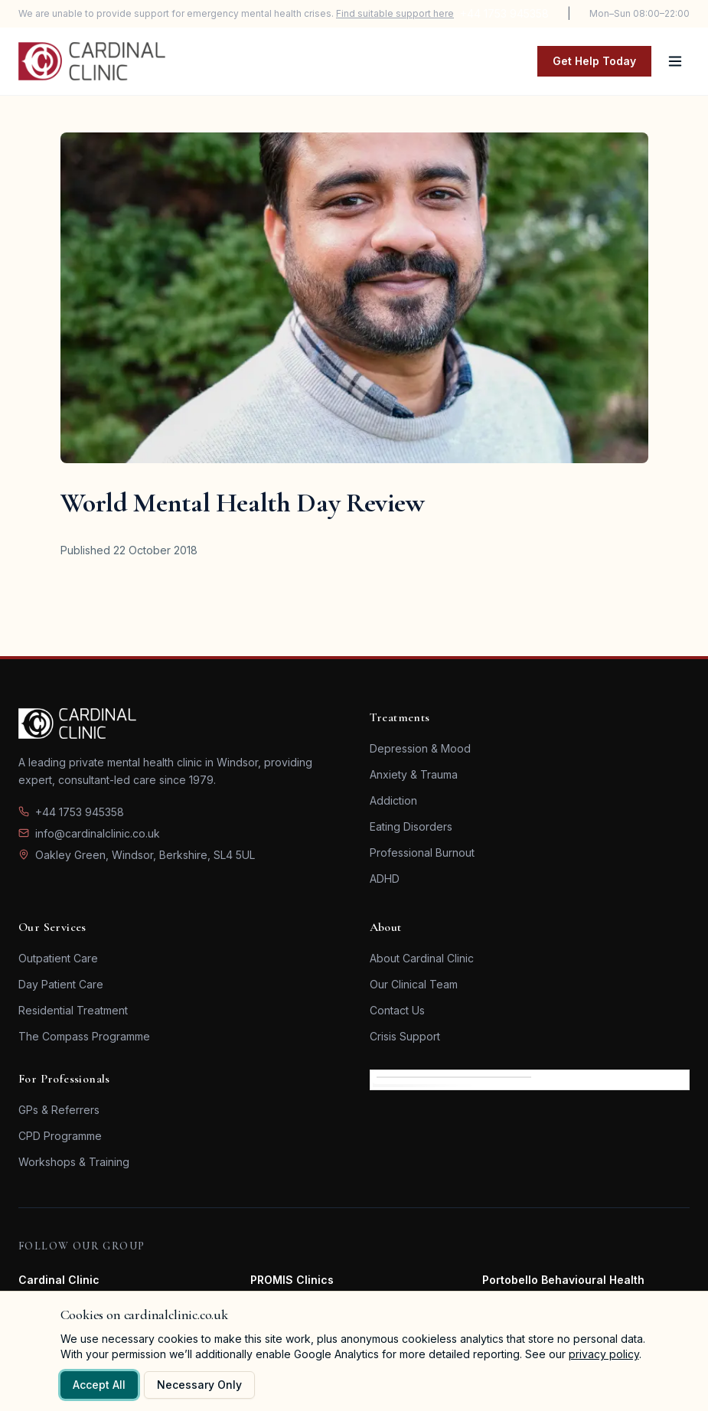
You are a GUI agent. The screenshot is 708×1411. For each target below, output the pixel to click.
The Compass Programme (84, 1036)
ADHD (385, 878)
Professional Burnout (422, 852)
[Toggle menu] (675, 61)
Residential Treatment (73, 1010)
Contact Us (397, 1010)
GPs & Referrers (59, 1109)
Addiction (393, 800)
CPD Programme (60, 1135)
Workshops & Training (73, 1161)
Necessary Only (199, 1384)
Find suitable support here (395, 13)
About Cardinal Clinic (422, 958)
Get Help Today (594, 60)
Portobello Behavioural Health (563, 1279)
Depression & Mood (420, 748)
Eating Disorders (411, 826)
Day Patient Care (60, 984)
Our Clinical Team (414, 984)
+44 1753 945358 (504, 13)
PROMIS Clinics (292, 1279)
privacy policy (604, 1353)
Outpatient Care (58, 958)
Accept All (99, 1384)
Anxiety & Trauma (414, 774)
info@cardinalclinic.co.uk (97, 833)
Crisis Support (405, 1036)
